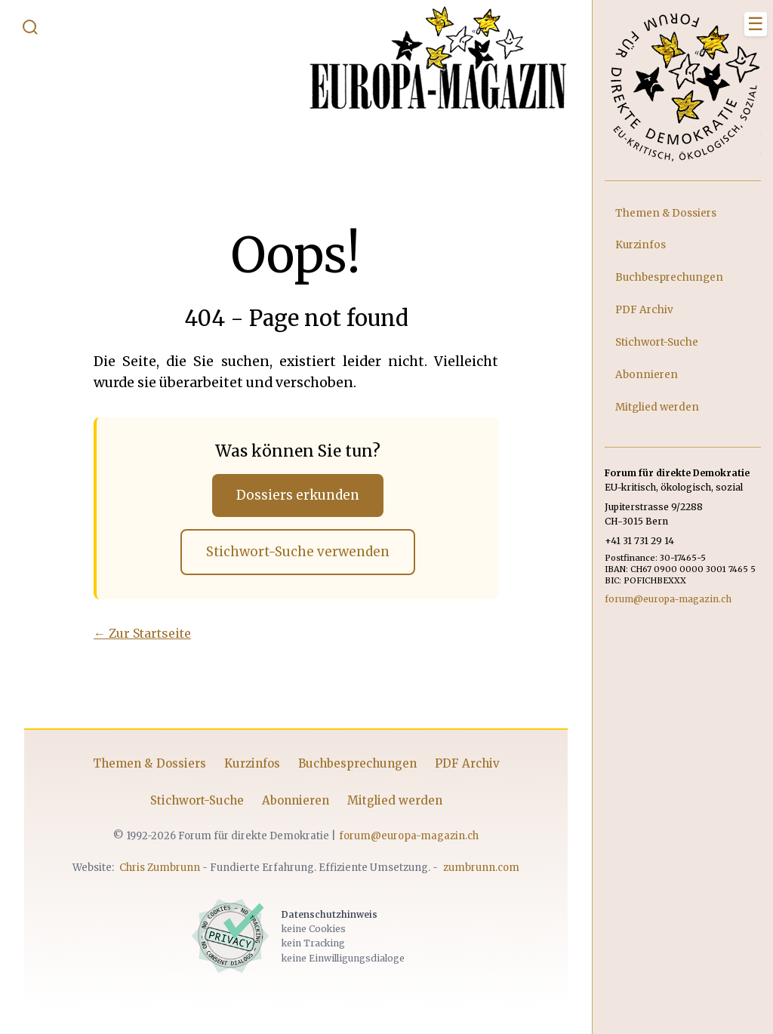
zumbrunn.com (481, 869)
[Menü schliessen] (755, 24)
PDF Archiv (467, 765)
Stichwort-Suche (197, 803)
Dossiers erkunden (298, 495)
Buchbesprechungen (357, 765)
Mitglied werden (394, 803)
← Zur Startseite (142, 634)
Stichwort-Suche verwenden (297, 552)
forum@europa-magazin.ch (409, 837)
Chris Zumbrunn (159, 869)
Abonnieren (295, 803)
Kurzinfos (252, 765)
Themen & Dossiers (149, 765)
